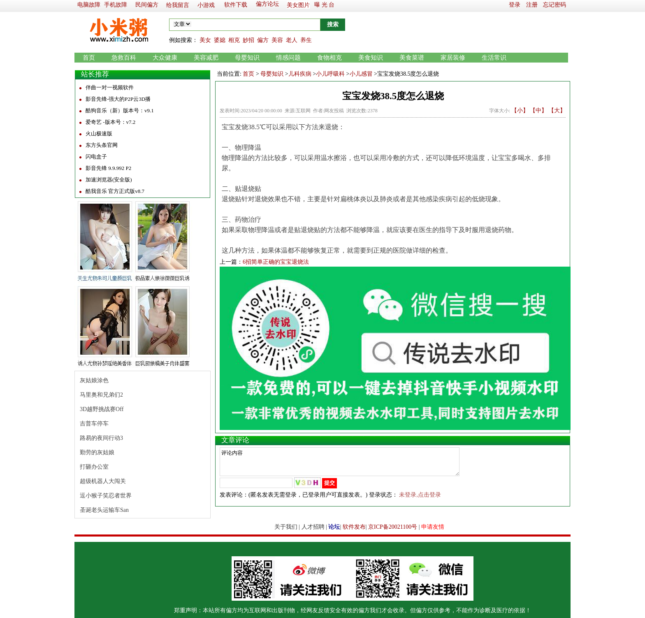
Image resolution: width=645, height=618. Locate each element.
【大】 (557, 110)
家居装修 (453, 57)
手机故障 (115, 5)
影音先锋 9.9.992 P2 (108, 168)
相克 (234, 40)
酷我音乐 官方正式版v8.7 (115, 191)
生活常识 (494, 57)
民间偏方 (146, 5)
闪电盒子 (96, 156)
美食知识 (370, 57)
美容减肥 (206, 57)
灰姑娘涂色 (94, 380)
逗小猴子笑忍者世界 (106, 496)
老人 (291, 40)
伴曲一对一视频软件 (110, 87)
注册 (532, 5)
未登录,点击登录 (420, 500)
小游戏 (206, 5)
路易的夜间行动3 (101, 438)
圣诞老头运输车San (104, 510)
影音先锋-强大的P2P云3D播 (118, 99)
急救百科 (123, 57)
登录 (514, 5)
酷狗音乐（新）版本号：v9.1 (120, 110)
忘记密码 (554, 5)
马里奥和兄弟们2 (101, 395)
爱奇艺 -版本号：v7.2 (110, 122)
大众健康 (165, 57)
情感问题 (288, 57)
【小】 (520, 110)
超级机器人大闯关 (103, 481)
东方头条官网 (102, 145)
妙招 (248, 40)
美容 (277, 40)
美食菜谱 (411, 57)
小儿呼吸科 (330, 74)
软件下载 (235, 5)
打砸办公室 (94, 467)
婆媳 (219, 40)
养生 (306, 40)
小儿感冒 (361, 74)
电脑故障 (88, 5)
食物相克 (329, 57)
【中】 (538, 110)
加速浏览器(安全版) (109, 180)
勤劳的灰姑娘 (97, 452)
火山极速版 (99, 133)
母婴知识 (247, 57)
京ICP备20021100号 (392, 527)
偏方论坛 (267, 4)
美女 (205, 40)
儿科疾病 (299, 74)
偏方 (263, 40)
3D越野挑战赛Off (101, 409)
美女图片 (298, 5)
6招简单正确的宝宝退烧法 (276, 262)
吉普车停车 (94, 424)
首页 (89, 57)
